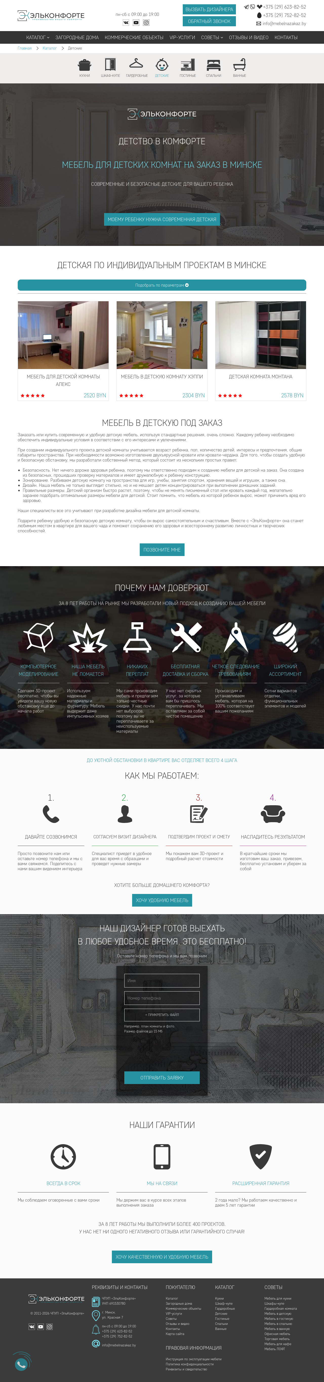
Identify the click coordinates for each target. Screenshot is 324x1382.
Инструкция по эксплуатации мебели (193, 1359)
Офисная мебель (277, 1334)
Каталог (37, 37)
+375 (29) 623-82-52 (117, 1331)
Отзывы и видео (249, 37)
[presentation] (162, 1047)
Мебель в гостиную (279, 1319)
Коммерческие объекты (134, 37)
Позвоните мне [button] (162, 550)
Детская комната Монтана (260, 377)
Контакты (286, 37)
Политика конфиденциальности (190, 1364)
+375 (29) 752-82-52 (117, 1336)
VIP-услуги (182, 37)
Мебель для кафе (278, 1344)
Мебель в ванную (277, 1329)
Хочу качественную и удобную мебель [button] (162, 1257)
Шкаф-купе (224, 1303)
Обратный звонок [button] (209, 21)
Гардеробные (225, 1308)
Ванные (221, 1329)
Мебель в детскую (278, 1313)
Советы (212, 37)
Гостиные (222, 1319)
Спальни (221, 1324)
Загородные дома (77, 37)
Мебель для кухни (278, 1298)
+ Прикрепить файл (162, 1015)
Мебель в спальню (278, 1324)
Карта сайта (175, 1334)
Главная (25, 48)
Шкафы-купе (274, 1303)
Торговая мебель (277, 1339)
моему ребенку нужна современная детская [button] (162, 219)
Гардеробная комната (281, 1308)
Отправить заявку (162, 1078)
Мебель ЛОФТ (275, 1349)
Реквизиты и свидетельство (186, 1369)
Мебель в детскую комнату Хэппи (162, 377)
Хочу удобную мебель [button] (162, 900)
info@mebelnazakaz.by (119, 1345)
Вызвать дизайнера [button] (209, 9)
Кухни (219, 1298)
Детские (221, 1313)
